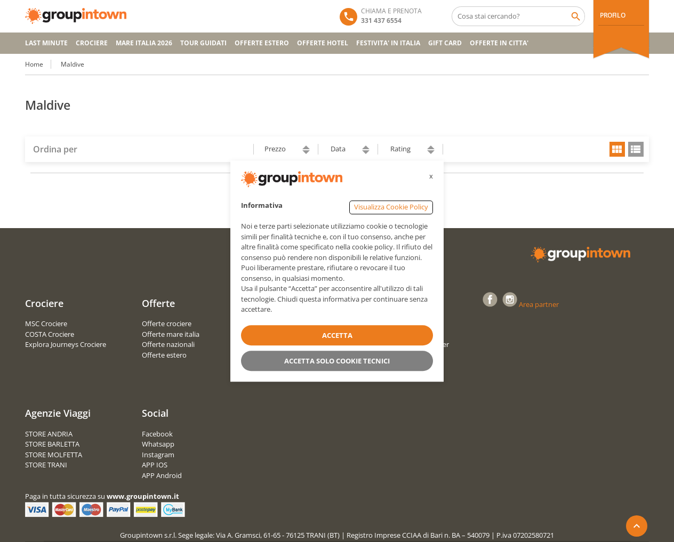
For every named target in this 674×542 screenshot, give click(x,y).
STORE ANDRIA (49, 434)
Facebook (157, 434)
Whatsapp (158, 444)
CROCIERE (92, 42)
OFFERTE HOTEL (322, 42)
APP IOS (154, 465)
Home (34, 64)
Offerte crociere (166, 323)
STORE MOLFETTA (53, 454)
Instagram (158, 454)
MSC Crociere (46, 323)
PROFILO (612, 15)
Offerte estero (164, 355)
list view (636, 149)
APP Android (162, 475)
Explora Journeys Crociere (65, 344)
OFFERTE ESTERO (262, 42)
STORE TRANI (46, 465)
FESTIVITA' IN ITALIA (388, 42)
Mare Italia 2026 (144, 42)
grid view (617, 149)
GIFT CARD (445, 42)
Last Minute (46, 42)
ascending (306, 147)
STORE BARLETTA (52, 444)
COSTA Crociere (49, 334)
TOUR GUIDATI (203, 42)
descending (306, 152)
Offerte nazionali (168, 344)
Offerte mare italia (170, 334)
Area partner (539, 304)
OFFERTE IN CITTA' (499, 42)
